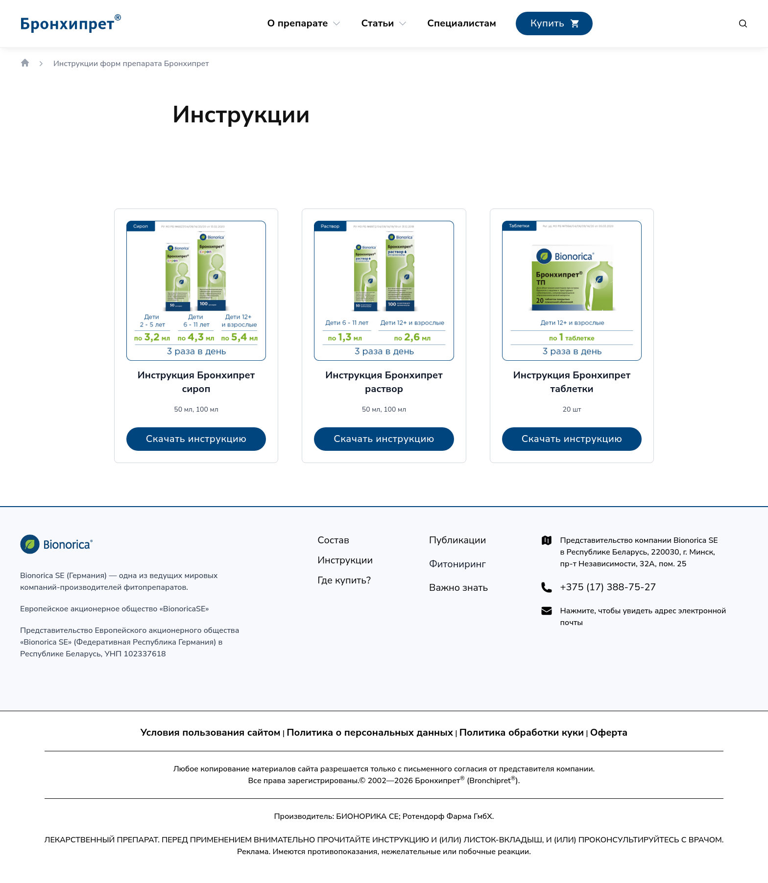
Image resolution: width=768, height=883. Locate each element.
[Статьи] (377, 23)
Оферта (609, 732)
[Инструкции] (345, 560)
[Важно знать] (458, 588)
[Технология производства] (457, 564)
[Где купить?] (554, 23)
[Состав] (333, 540)
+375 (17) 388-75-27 (608, 587)
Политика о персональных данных (370, 732)
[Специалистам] (461, 23)
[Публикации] (457, 540)
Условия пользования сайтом (211, 732)
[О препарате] (297, 23)
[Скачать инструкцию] (196, 439)
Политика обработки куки (521, 732)
